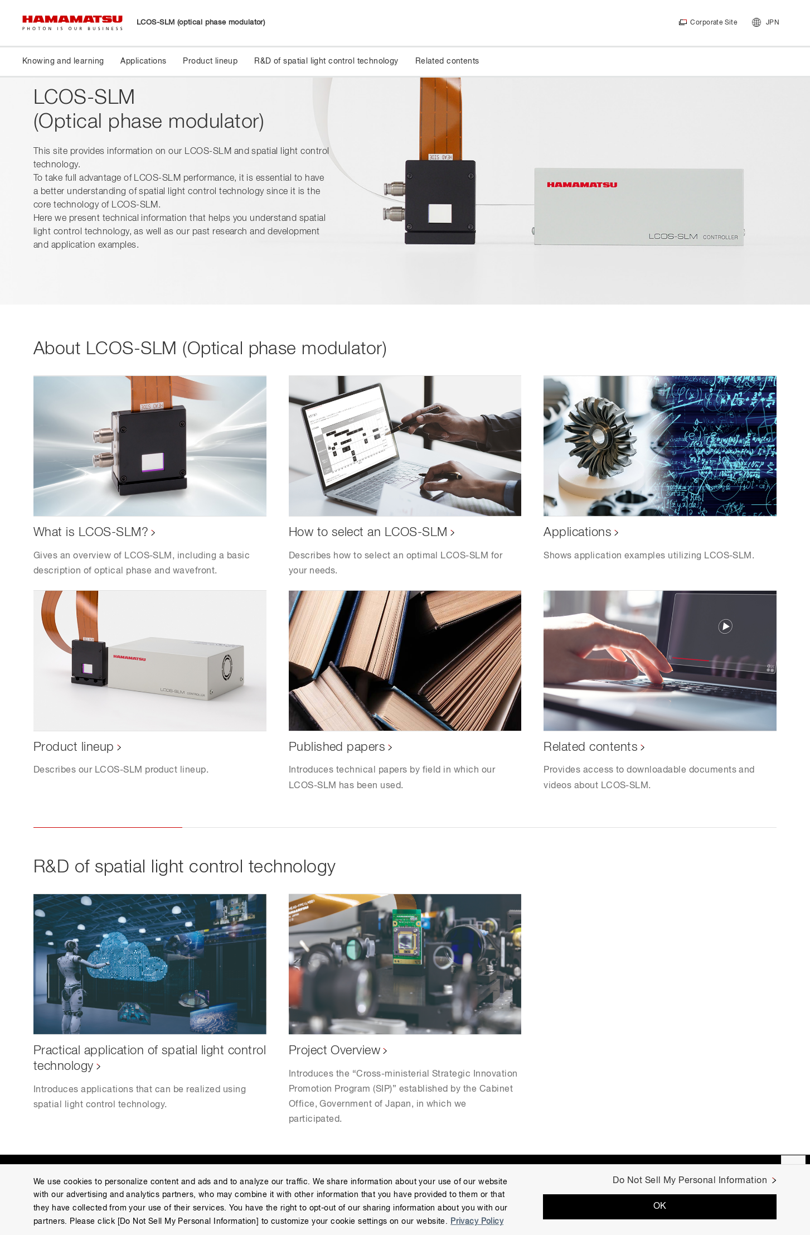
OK (660, 1206)
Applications (578, 533)
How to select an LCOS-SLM (368, 533)
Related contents (591, 747)
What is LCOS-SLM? (90, 533)
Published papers (337, 747)
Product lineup (73, 747)
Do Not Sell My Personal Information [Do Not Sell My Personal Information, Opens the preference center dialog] (690, 1180)
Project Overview (335, 1051)
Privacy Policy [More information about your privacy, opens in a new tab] (476, 1222)
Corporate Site (713, 23)
